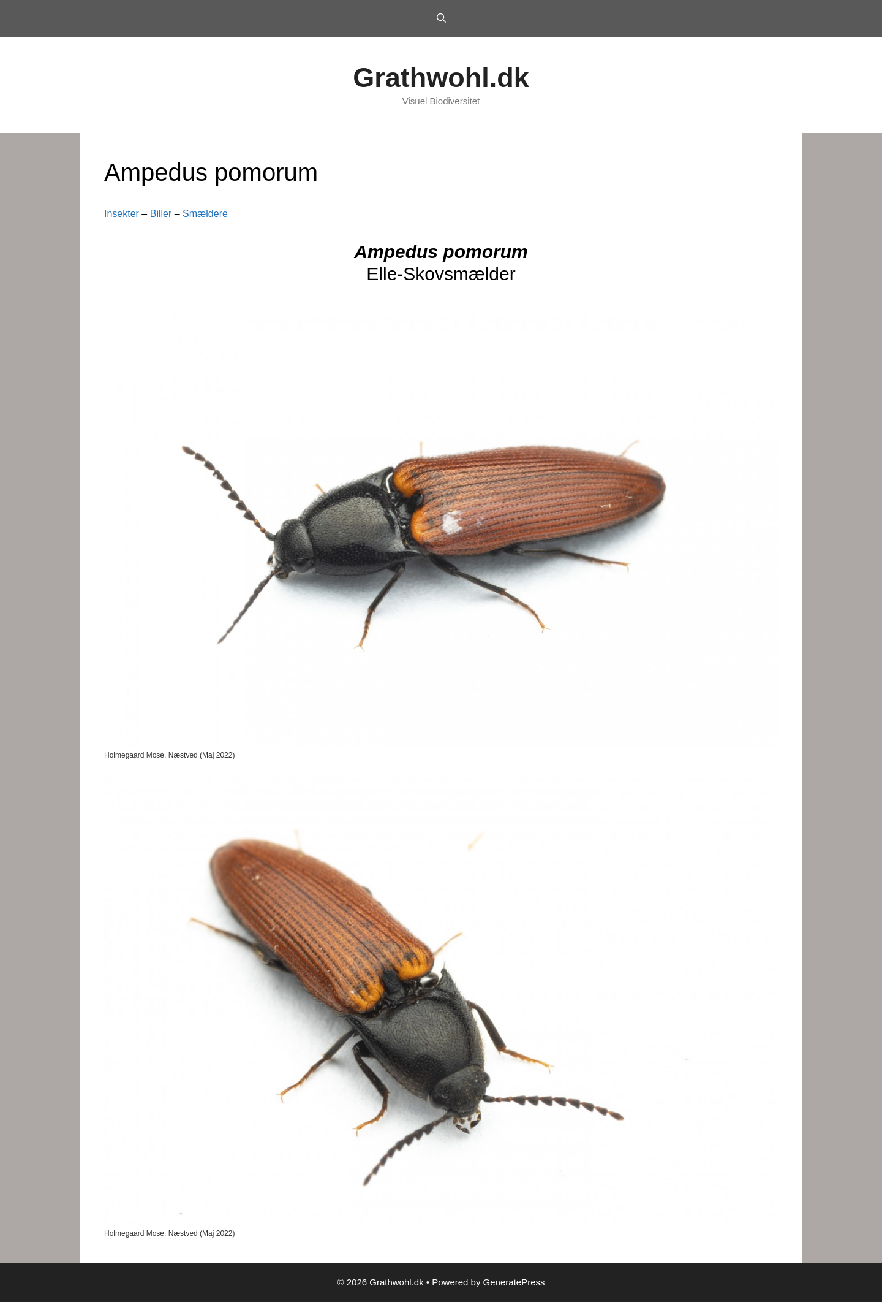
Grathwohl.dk (441, 77)
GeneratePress (514, 1282)
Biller (161, 213)
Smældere (205, 213)
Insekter (121, 213)
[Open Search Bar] (441, 18)
